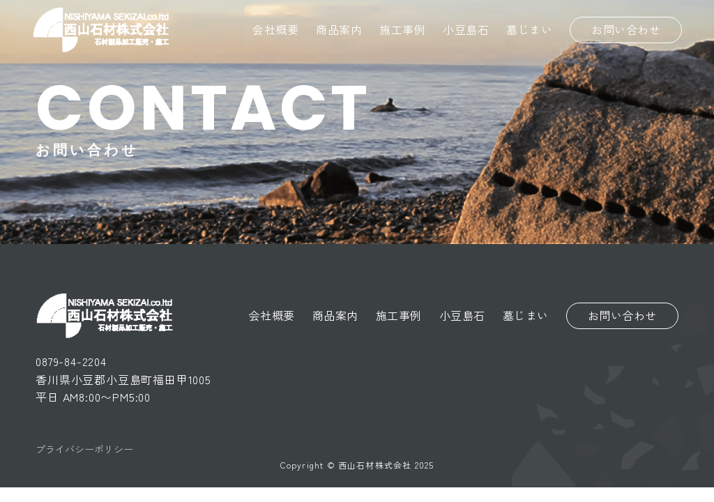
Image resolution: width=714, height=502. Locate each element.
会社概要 (275, 29)
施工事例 (402, 29)
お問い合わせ (625, 29)
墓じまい (529, 29)
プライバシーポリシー (84, 449)
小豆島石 (466, 29)
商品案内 (339, 29)
